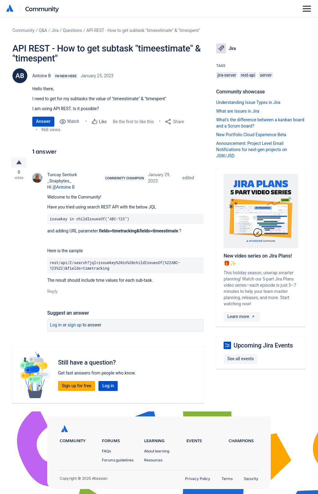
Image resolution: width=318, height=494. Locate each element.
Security (251, 478)
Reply (52, 292)
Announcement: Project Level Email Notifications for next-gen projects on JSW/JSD (251, 149)
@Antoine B (63, 188)
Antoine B (41, 75)
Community (42, 8)
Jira (55, 30)
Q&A (43, 30)
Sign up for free (76, 386)
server (266, 75)
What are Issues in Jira (237, 111)
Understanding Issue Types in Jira (248, 102)
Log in (56, 325)
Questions (72, 30)
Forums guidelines (118, 460)
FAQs (106, 451)
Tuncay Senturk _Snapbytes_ (62, 178)
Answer (43, 121)
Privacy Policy (197, 478)
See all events (240, 358)
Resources (153, 460)
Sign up (75, 325)
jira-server (226, 75)
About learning (156, 451)
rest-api (248, 75)
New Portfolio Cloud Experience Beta (251, 134)
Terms (227, 478)
